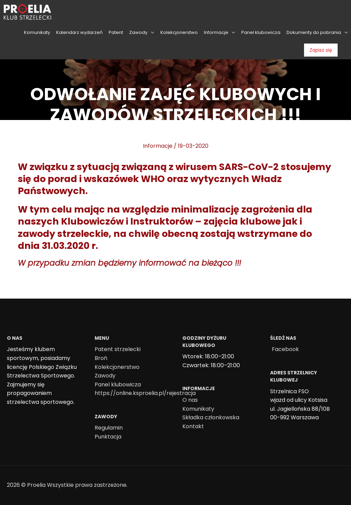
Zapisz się (321, 50)
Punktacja (108, 437)
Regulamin (109, 428)
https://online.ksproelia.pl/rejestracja (145, 393)
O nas (190, 400)
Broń (101, 358)
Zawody (105, 376)
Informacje (157, 146)
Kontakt (193, 426)
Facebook (285, 349)
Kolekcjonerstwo (117, 367)
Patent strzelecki (118, 349)
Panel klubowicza (118, 384)
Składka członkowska (210, 417)
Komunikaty (198, 409)
